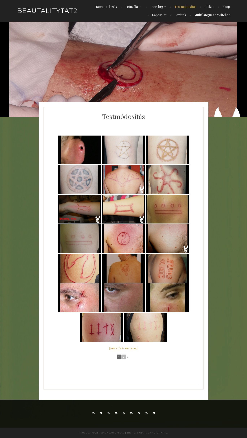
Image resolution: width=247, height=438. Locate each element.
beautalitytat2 (47, 11)
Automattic (159, 433)
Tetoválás (132, 6)
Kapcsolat (159, 15)
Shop (226, 6)
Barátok (180, 15)
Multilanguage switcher (212, 15)
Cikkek (209, 6)
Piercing (157, 6)
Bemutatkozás (106, 6)
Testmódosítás (185, 6)
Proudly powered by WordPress (101, 433)
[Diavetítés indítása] (123, 348)
